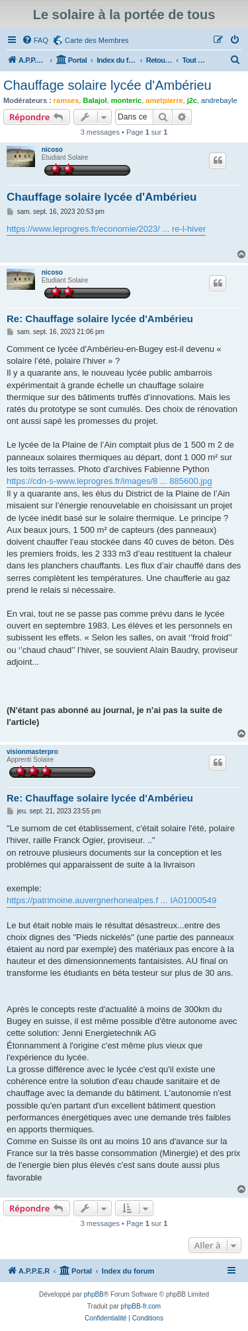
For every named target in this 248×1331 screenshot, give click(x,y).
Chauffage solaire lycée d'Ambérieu (107, 85)
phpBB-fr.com (141, 1306)
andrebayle (219, 100)
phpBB (94, 1294)
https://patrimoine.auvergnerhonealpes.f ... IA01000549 (111, 900)
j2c (192, 100)
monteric (126, 100)
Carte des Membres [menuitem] (97, 40)
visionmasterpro (32, 751)
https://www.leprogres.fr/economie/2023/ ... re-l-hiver (106, 229)
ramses (66, 100)
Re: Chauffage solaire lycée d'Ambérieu (100, 318)
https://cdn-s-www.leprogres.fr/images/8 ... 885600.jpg (109, 481)
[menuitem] (35, 40)
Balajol (94, 100)
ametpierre (164, 100)
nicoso (52, 149)
